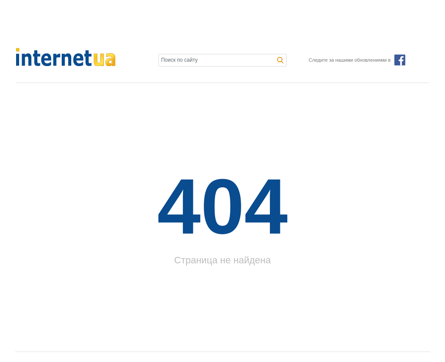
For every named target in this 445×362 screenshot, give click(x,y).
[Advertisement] (222, 23)
